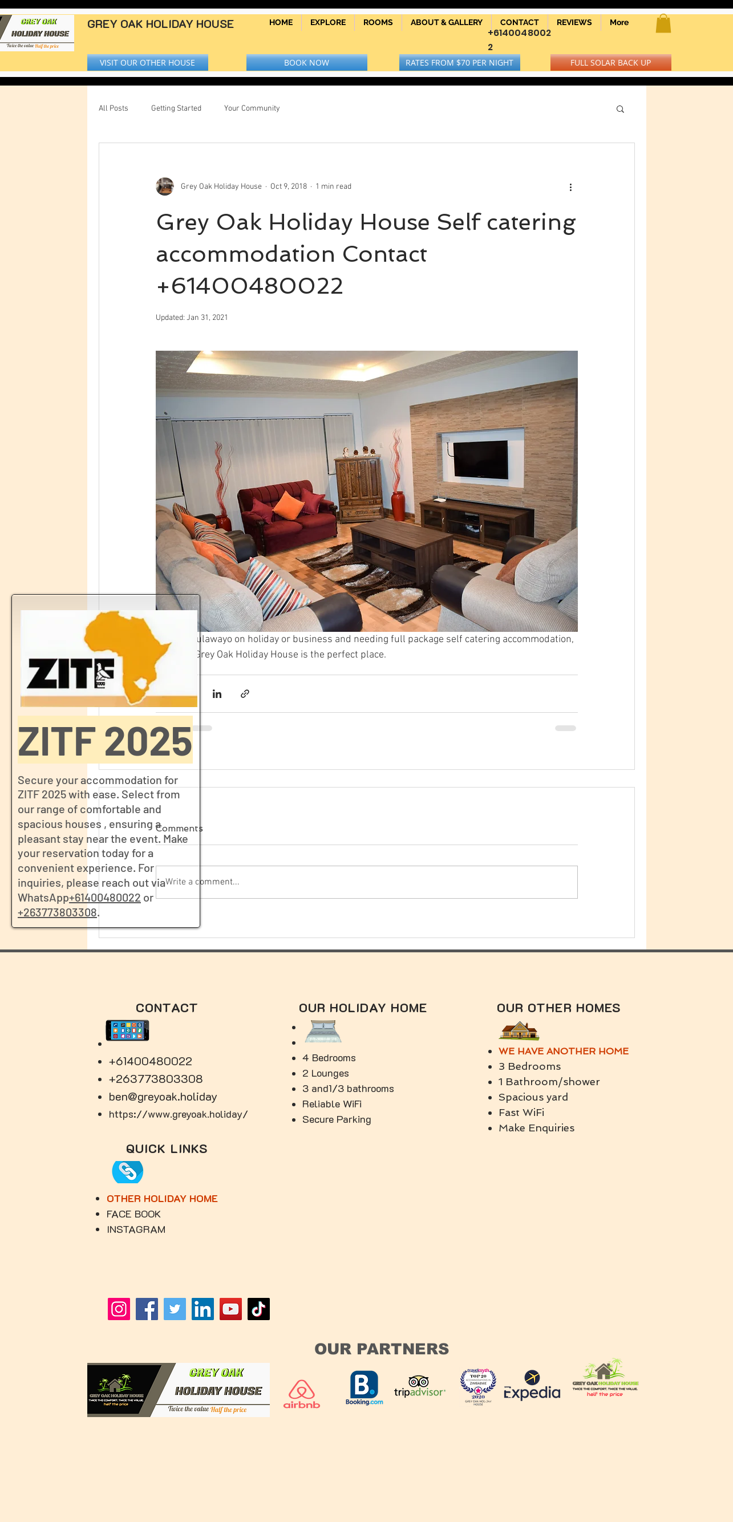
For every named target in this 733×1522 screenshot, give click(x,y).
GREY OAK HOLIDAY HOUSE (160, 23)
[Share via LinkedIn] (217, 693)
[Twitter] (175, 1309)
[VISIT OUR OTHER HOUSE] (147, 62)
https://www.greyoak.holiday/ (178, 1114)
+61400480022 (105, 897)
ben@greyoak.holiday (163, 1096)
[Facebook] (147, 1309)
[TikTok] (259, 1309)
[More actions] (571, 186)
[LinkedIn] (203, 1309)
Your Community (252, 108)
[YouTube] (231, 1309)
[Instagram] (119, 1309)
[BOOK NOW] (306, 62)
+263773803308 (57, 912)
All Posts (113, 108)
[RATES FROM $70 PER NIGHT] (459, 62)
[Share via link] (245, 693)
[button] (663, 23)
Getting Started (176, 108)
